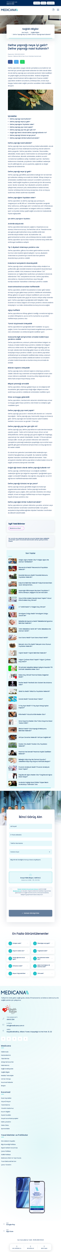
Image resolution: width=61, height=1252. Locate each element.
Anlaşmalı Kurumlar (7, 1062)
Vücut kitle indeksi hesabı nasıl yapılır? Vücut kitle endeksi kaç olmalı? (35, 599)
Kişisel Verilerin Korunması (9, 1148)
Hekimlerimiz (5, 1065)
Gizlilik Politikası (6, 1155)
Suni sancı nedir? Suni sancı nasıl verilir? (33, 638)
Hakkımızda (4, 1052)
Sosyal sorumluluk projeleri (9, 1118)
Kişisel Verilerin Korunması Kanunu (28, 889)
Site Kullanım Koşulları (8, 1141)
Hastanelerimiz (6, 1055)
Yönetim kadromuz (7, 1108)
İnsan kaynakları (6, 1098)
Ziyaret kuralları (6, 1115)
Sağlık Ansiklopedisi (7, 1069)
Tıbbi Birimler (5, 1059)
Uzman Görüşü (6, 1079)
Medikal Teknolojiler (7, 1075)
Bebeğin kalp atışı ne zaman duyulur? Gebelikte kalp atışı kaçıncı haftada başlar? (34, 760)
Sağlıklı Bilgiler (35, 32)
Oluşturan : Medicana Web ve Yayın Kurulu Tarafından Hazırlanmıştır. (24, 56)
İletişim (3, 1086)
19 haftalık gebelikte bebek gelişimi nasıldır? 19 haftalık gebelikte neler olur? (35, 668)
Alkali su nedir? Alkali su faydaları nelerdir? (34, 691)
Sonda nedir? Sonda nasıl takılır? (31, 699)
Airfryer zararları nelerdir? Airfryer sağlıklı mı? (35, 737)
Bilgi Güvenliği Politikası (8, 1144)
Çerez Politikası (6, 1151)
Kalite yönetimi (6, 1122)
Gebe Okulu (5, 1125)
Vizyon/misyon (6, 1101)
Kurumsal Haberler (7, 1082)
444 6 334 (10, 4)
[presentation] (30, 904)
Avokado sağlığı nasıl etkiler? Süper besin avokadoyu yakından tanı (33, 783)
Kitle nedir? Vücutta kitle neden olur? (32, 714)
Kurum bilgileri (5, 1112)
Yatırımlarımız (5, 1105)
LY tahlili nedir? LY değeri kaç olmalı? (32, 607)
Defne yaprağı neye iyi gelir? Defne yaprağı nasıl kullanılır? (32, 34)
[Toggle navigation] (58, 10)
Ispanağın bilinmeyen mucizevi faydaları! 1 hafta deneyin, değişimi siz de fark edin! (34, 591)
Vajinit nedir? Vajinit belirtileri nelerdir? (32, 653)
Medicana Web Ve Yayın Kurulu (11, 1158)
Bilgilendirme (17, 891)
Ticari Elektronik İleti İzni (8, 1161)
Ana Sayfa (25, 32)
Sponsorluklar (5, 1129)
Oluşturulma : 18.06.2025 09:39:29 (16, 54)
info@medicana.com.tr (15, 1026)
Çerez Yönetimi (6, 1165)
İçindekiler (12, 116)
